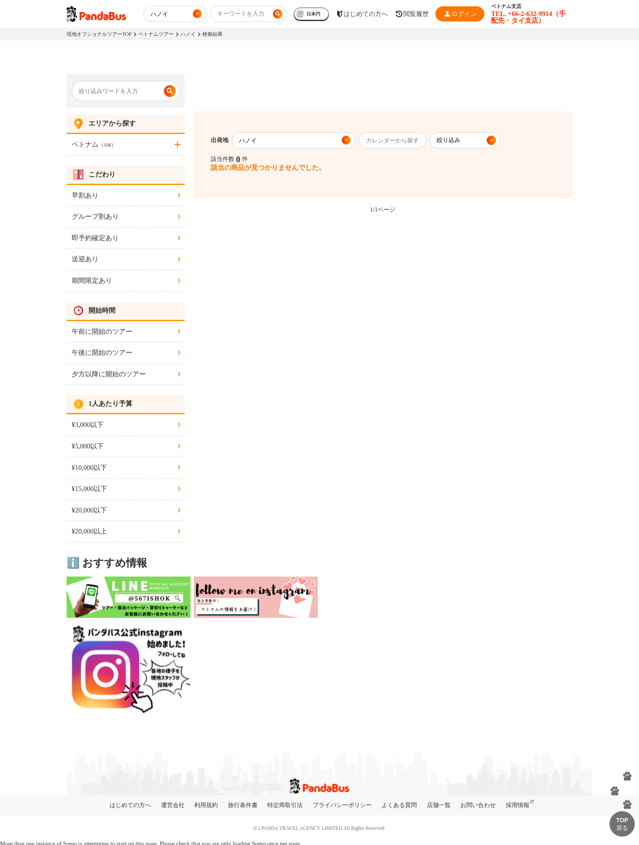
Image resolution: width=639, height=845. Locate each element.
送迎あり (85, 259)
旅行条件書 (243, 805)
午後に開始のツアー (102, 352)
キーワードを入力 (240, 14)
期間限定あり (92, 280)
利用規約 (206, 805)
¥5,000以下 (88, 446)
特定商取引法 (285, 805)
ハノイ (188, 34)
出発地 (219, 140)
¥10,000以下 (89, 467)
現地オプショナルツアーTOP (99, 34)
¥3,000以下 (88, 424)
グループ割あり (95, 216)
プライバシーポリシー (342, 805)
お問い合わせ (478, 805)
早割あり (85, 195)
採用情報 (517, 805)
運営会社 (173, 805)
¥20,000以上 (89, 531)
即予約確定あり (95, 237)
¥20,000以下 (89, 510)
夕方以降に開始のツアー (109, 374)
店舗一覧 (439, 805)
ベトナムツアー (156, 34)
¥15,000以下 (89, 488)
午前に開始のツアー (102, 331)
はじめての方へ (130, 805)
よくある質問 (399, 805)
